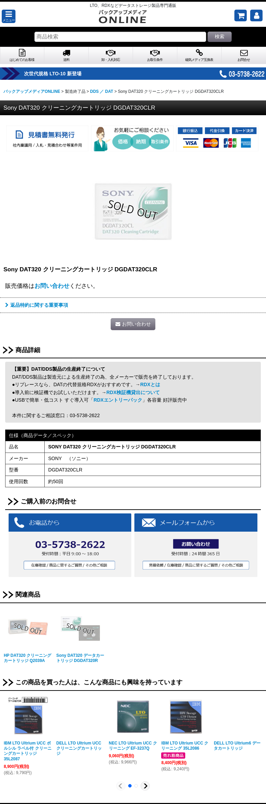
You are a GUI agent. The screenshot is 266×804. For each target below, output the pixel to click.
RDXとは (150, 384)
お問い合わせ (51, 285)
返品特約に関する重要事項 (36, 305)
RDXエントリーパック (117, 400)
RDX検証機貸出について (133, 392)
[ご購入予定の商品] (240, 15)
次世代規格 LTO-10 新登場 (62, 73)
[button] (8, 16)
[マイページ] (256, 15)
